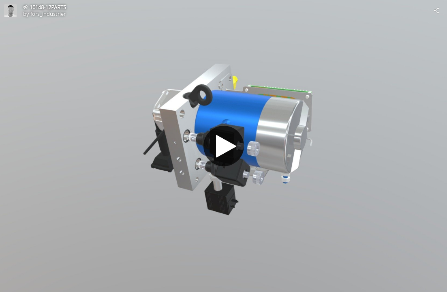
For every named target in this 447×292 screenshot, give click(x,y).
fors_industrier (48, 13)
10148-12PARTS (48, 7)
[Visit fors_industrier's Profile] (10, 10)
